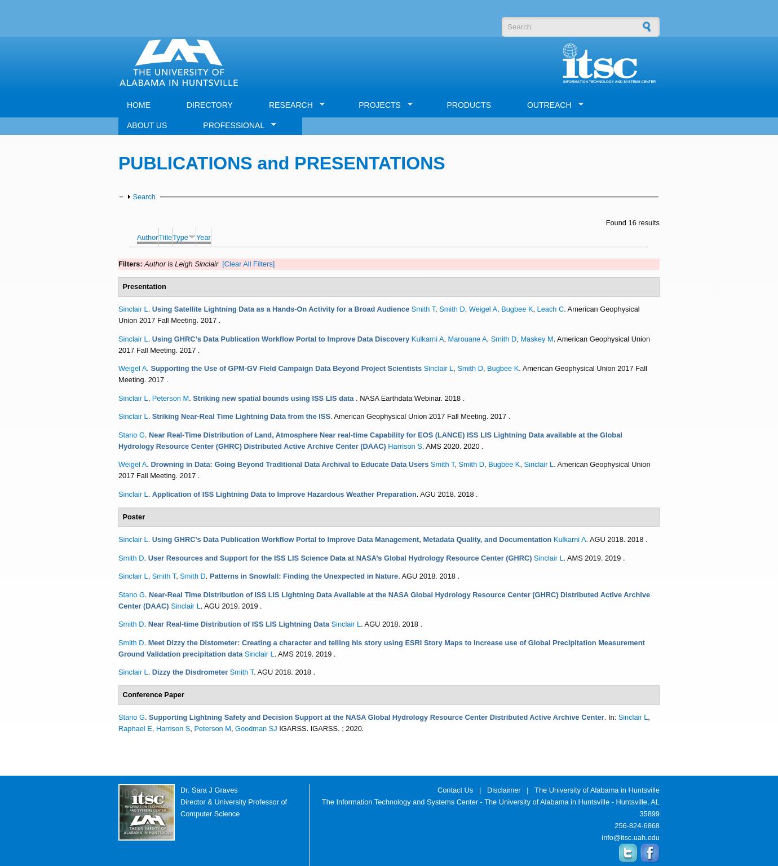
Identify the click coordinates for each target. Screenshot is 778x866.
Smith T (423, 309)
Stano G (131, 435)
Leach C (550, 309)
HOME (139, 105)
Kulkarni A (428, 339)
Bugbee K (517, 309)
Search (144, 197)
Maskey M (536, 339)
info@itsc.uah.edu (631, 837)
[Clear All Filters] (248, 264)
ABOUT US (147, 125)
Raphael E (135, 728)
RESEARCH (292, 105)
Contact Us (455, 790)
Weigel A (483, 309)
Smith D (452, 309)
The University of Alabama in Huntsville (597, 790)
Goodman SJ (256, 728)
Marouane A (467, 339)
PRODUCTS (469, 105)
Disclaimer (504, 790)
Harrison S (405, 446)
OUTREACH (551, 105)
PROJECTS (381, 105)
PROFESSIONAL (235, 125)
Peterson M (170, 398)
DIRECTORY (210, 105)
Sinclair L (133, 309)
